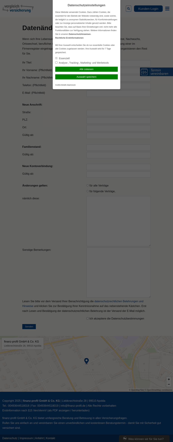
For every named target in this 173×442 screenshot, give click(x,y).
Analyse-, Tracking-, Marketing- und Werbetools (82, 62)
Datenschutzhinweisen (80, 34)
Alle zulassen (87, 69)
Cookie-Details (61, 85)
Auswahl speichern (86, 76)
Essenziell (62, 58)
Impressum (71, 85)
